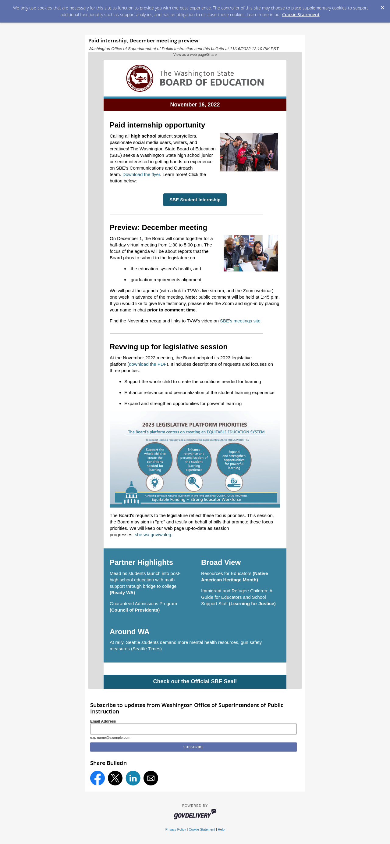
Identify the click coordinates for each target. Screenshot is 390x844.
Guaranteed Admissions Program (143, 603)
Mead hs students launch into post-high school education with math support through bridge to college (145, 580)
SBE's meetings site (240, 320)
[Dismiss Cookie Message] (382, 6)
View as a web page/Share (195, 54)
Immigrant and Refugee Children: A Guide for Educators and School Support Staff (236, 597)
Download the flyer (141, 174)
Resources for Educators (226, 573)
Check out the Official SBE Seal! (195, 681)
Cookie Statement (301, 14)
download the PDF (147, 364)
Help (221, 829)
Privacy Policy (175, 829)
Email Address (103, 721)
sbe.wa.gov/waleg (153, 534)
